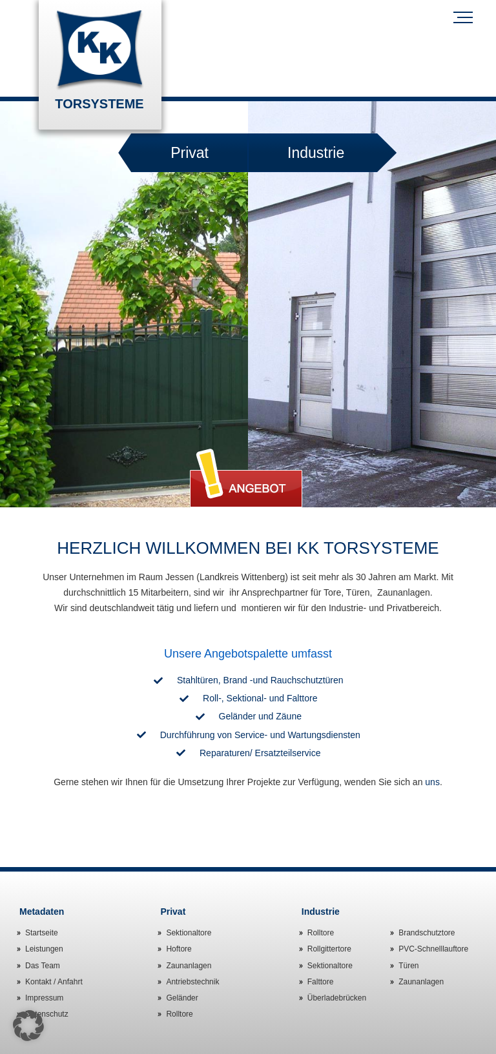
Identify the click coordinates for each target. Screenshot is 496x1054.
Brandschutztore (426, 932)
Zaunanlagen (188, 965)
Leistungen (44, 948)
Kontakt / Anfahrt (54, 981)
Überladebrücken (336, 997)
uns (432, 782)
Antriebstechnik (192, 981)
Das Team (42, 965)
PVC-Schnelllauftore (433, 948)
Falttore (320, 981)
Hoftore (178, 948)
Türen (408, 965)
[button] (28, 1025)
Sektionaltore (188, 932)
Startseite (41, 932)
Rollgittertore (329, 948)
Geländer (182, 997)
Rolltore (179, 1014)
